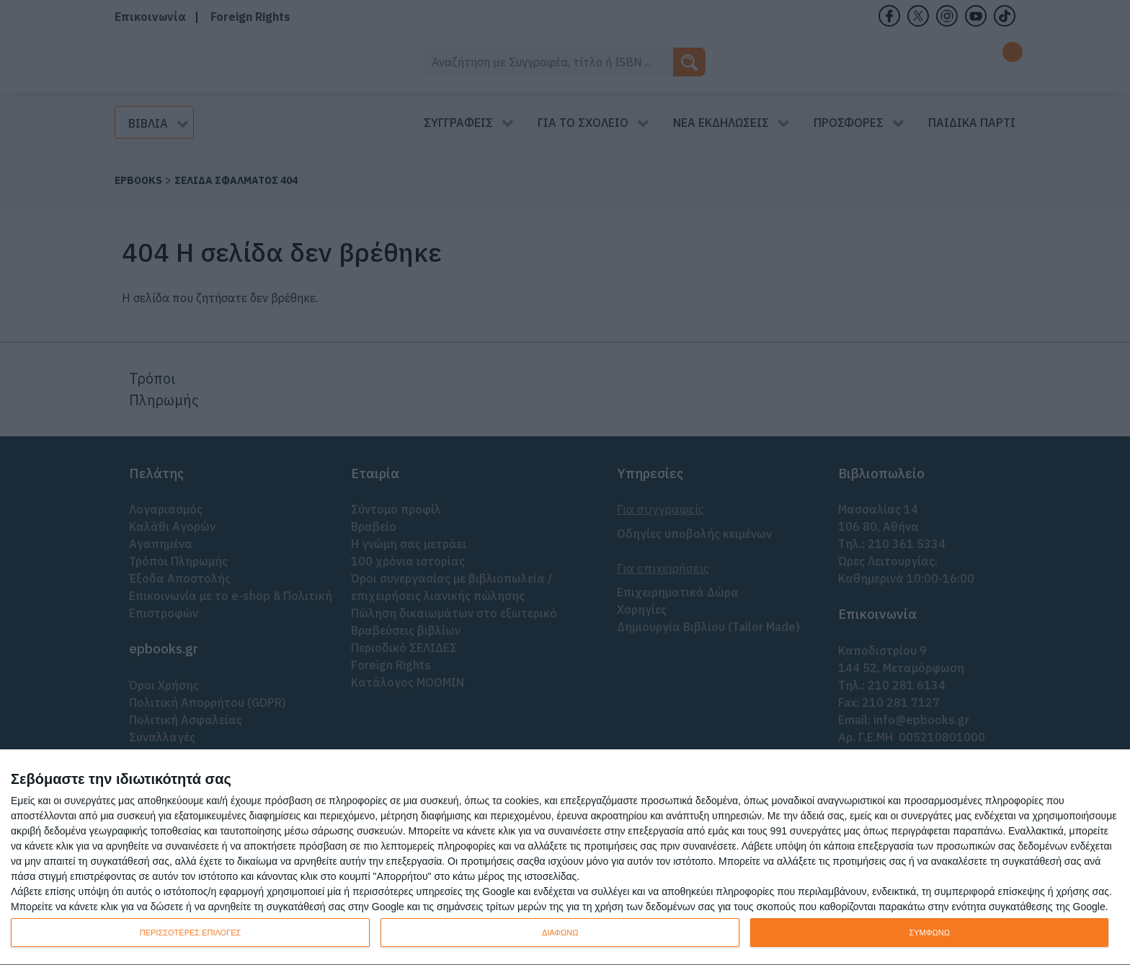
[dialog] (565, 857)
